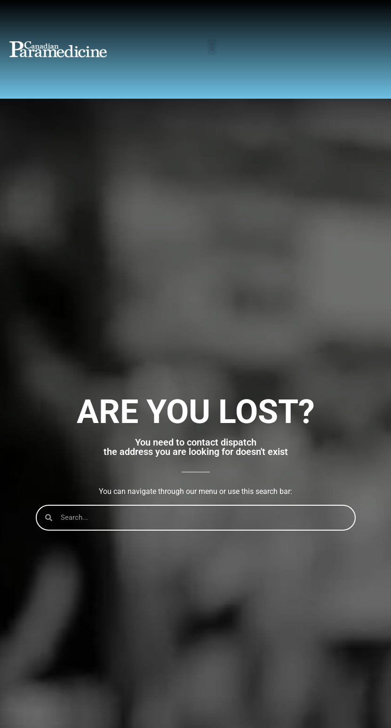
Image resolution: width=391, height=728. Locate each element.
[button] (211, 47)
